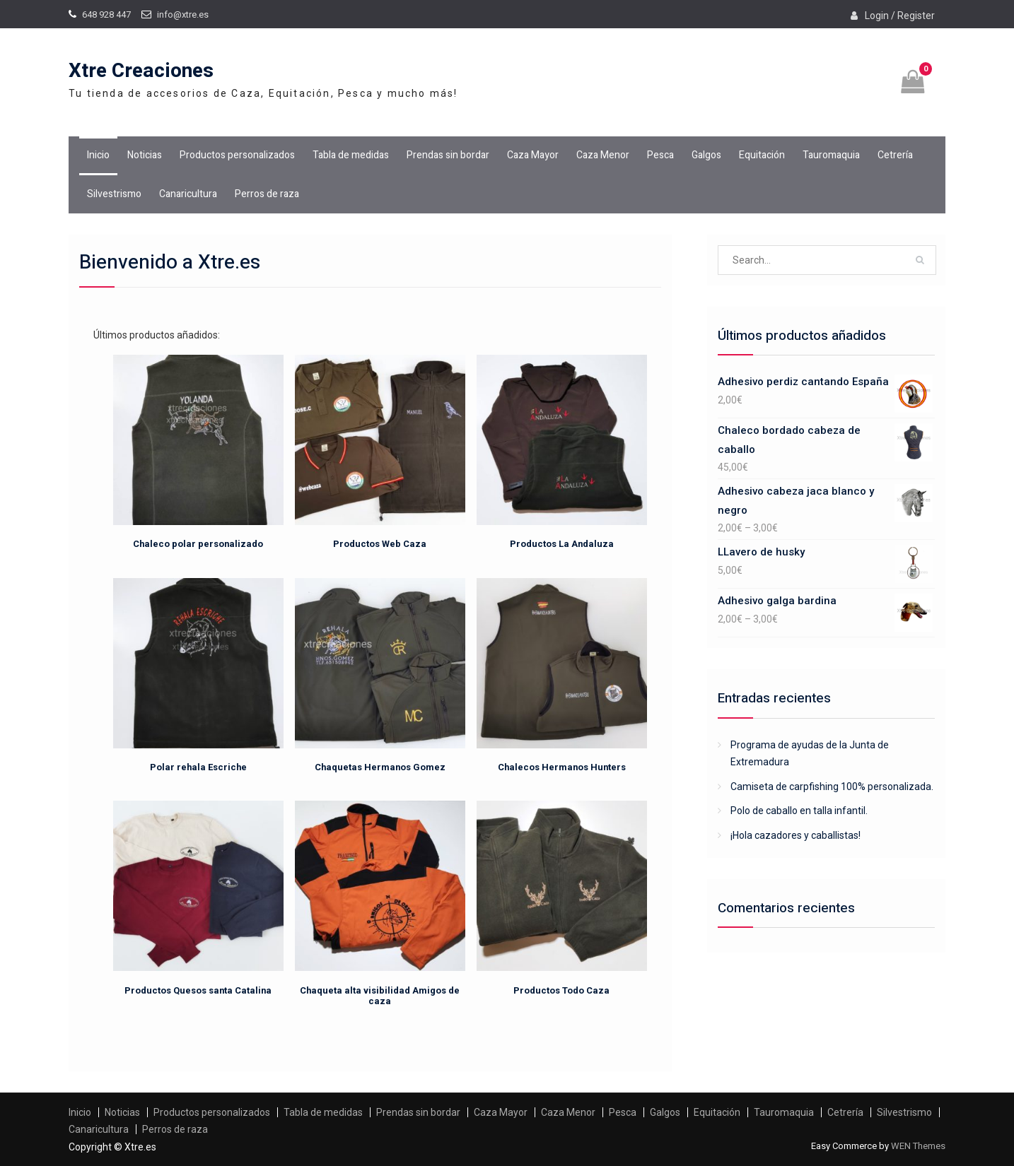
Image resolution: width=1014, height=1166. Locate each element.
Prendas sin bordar (448, 155)
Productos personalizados (237, 155)
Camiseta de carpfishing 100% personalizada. (831, 786)
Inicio (98, 155)
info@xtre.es (183, 14)
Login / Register (900, 15)
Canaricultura (188, 194)
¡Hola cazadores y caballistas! (795, 835)
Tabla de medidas (351, 155)
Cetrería (895, 155)
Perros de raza (267, 194)
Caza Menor (602, 155)
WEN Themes (918, 1146)
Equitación (762, 155)
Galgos (706, 155)
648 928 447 (106, 14)
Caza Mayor (533, 155)
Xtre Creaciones (141, 71)
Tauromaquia (831, 155)
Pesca (660, 155)
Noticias (144, 155)
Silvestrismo (114, 194)
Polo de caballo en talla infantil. (799, 810)
